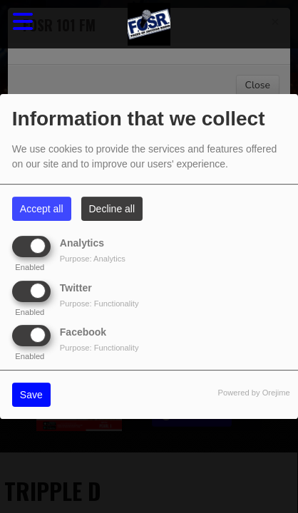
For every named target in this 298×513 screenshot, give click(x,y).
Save (31, 394)
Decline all (112, 208)
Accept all (41, 208)
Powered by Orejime (253, 392)
